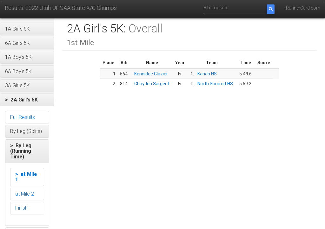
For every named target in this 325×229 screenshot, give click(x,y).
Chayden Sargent (151, 84)
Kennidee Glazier (151, 74)
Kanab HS (207, 74)
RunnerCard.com (303, 8)
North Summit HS (215, 84)
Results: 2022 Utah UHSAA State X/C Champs (61, 7)
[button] (27, 29)
